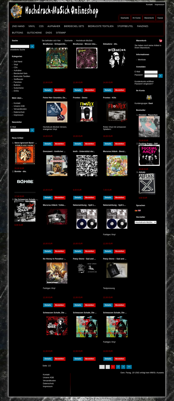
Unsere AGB (19, 106)
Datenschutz (19, 112)
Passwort (139, 75)
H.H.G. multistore (102, 400)
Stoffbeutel (125, 26)
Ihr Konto (137, 18)
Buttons (17, 32)
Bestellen (59, 90)
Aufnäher (53, 26)
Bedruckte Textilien (101, 26)
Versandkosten (20, 109)
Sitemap (61, 32)
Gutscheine (34, 32)
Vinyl (32, 26)
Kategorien (17, 56)
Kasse (160, 18)
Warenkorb (149, 18)
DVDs (49, 32)
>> (129, 367)
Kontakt (149, 4)
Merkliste (142, 60)
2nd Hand (18, 26)
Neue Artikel (17, 138)
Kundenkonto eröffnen (144, 81)
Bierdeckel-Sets (74, 26)
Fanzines (142, 26)
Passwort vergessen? (144, 84)
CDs (41, 26)
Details (48, 90)
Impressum (159, 4)
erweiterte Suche (17, 50)
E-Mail (137, 72)
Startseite (125, 18)
